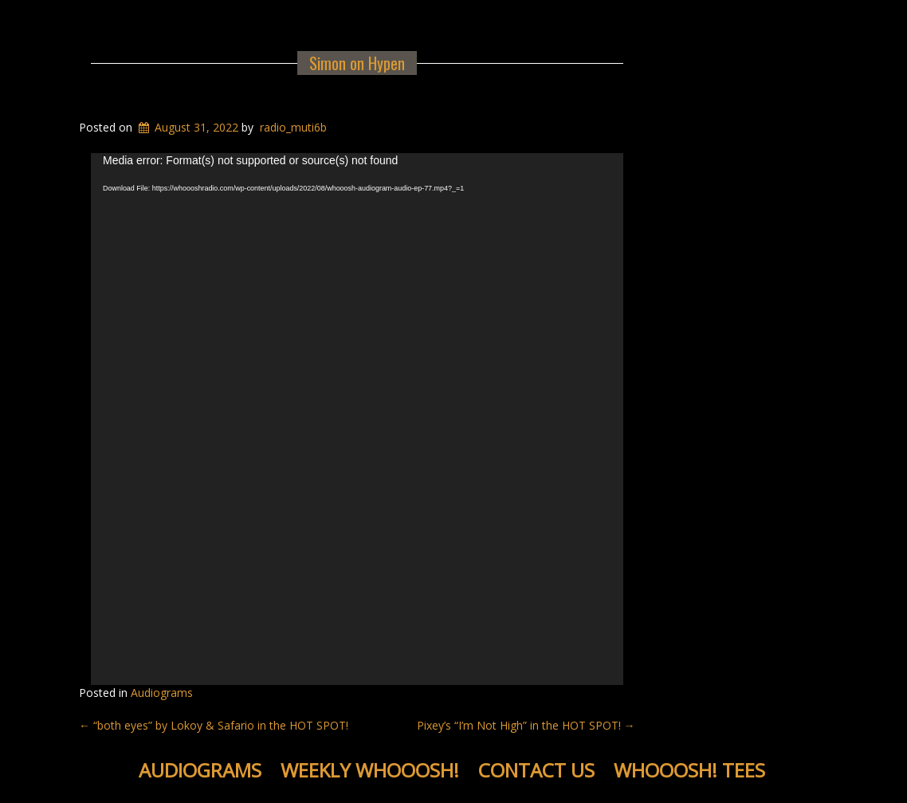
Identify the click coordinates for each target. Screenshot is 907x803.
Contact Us (536, 770)
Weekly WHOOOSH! (370, 770)
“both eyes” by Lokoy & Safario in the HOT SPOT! (213, 725)
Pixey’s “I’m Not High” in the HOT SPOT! (526, 725)
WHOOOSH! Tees (689, 770)
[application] (357, 419)
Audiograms (162, 692)
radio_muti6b (293, 127)
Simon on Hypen (357, 63)
